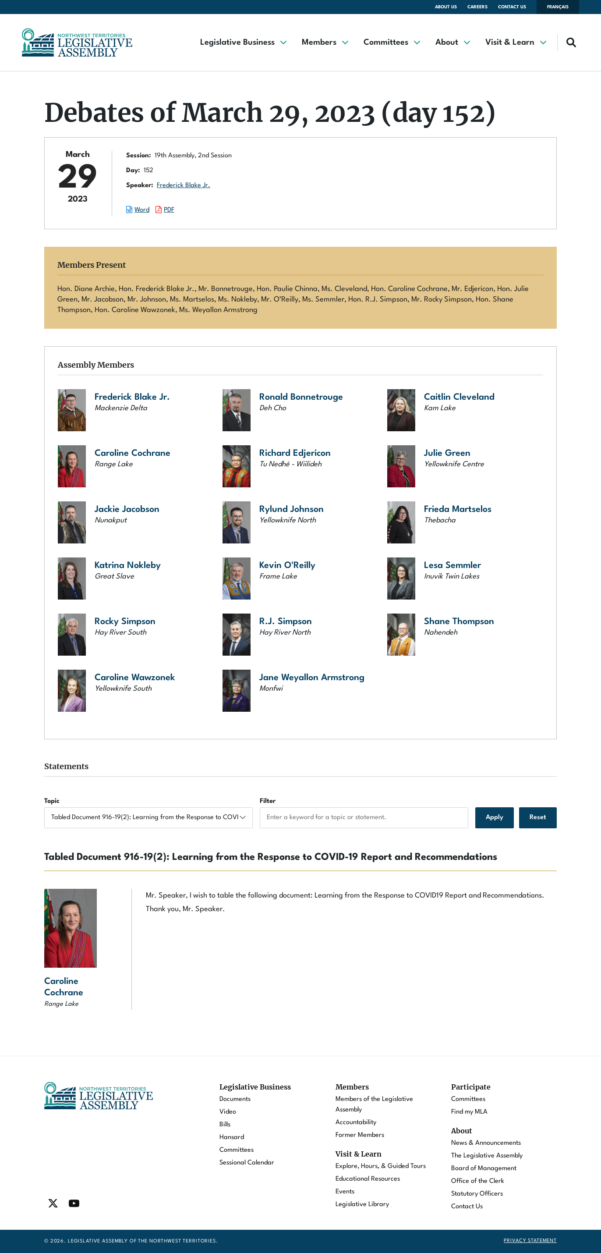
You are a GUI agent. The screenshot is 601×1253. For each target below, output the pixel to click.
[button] (243, 42)
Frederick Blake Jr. (183, 185)
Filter (268, 801)
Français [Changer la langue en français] (558, 7)
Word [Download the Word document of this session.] (141, 210)
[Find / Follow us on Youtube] (74, 1203)
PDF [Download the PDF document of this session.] (169, 210)
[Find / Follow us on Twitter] (53, 1203)
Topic (52, 801)
